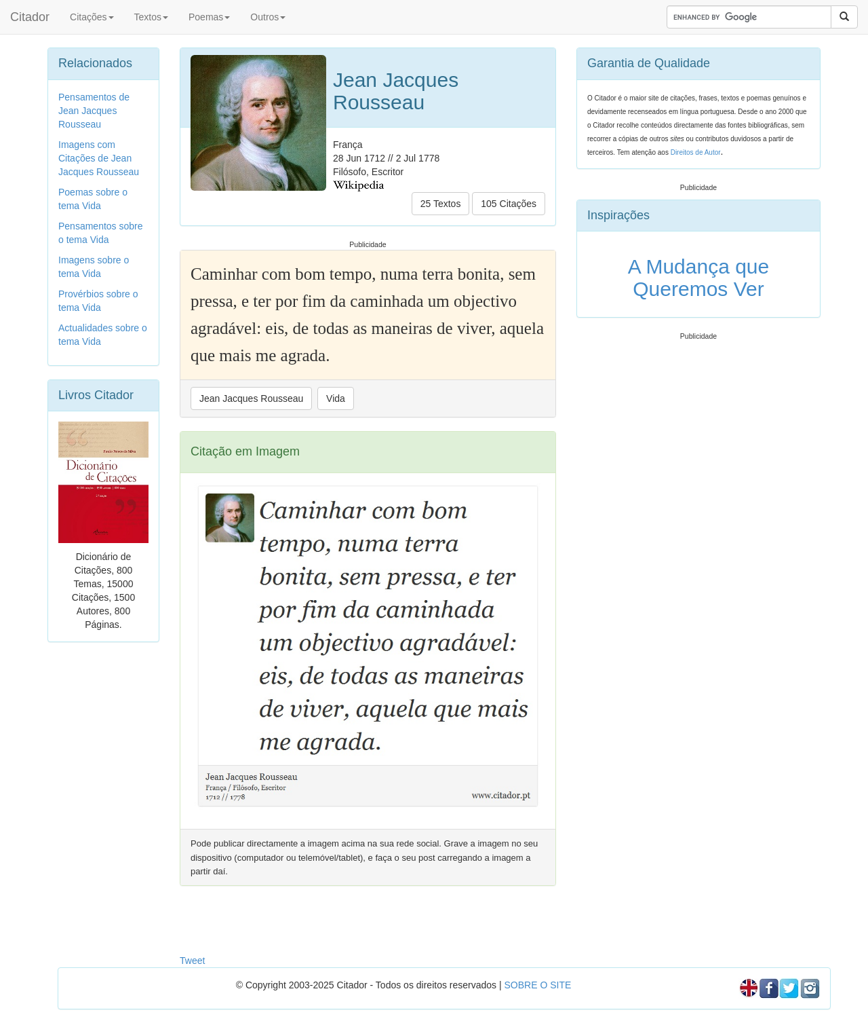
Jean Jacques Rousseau (251, 398)
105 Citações (508, 203)
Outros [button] (267, 17)
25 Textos (440, 203)
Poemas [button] (209, 17)
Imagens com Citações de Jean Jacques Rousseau (98, 158)
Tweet (192, 960)
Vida (335, 398)
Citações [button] (91, 17)
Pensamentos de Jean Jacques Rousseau (94, 111)
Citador (30, 17)
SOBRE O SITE (537, 985)
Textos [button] (151, 17)
